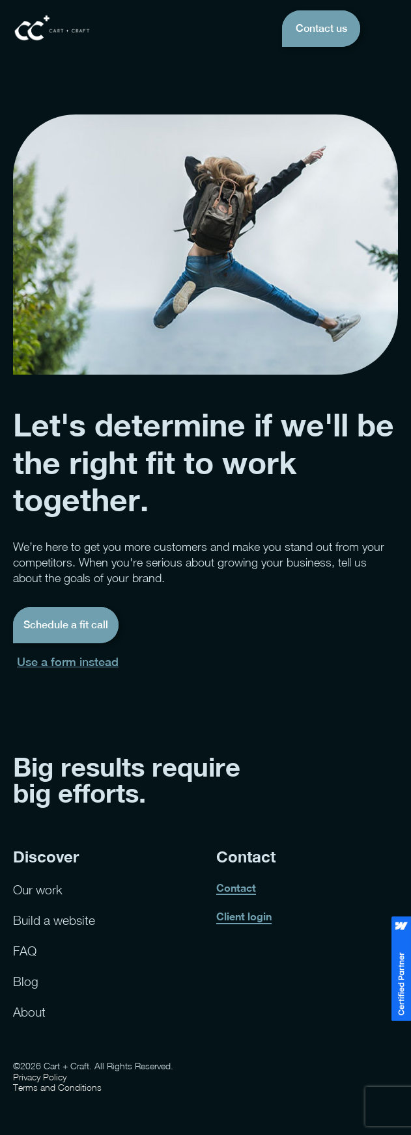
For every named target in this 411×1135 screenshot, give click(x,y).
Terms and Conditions (57, 1087)
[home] (52, 28)
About (29, 1011)
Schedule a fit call (65, 625)
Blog (25, 981)
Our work (38, 889)
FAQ (24, 950)
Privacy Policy (39, 1077)
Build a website (54, 920)
